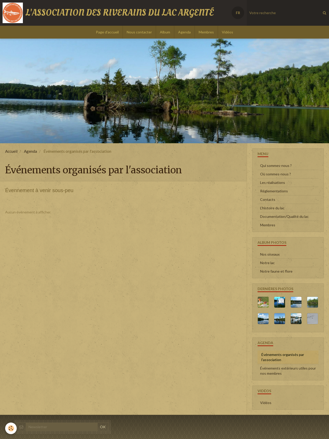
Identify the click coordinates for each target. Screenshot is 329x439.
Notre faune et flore (276, 271)
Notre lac (267, 263)
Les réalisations (272, 182)
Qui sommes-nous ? (276, 165)
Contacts (267, 199)
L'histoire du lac (272, 208)
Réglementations (274, 191)
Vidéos (227, 32)
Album (165, 32)
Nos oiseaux (270, 254)
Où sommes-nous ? (275, 174)
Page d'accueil (107, 32)
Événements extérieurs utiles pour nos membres (288, 370)
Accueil (11, 151)
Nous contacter (139, 32)
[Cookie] (11, 428)
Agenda (184, 32)
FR (238, 13)
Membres (206, 32)
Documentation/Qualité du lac (284, 216)
